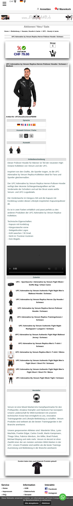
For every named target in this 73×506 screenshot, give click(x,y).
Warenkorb (63, 9)
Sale (46, 26)
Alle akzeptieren (31, 503)
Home (6, 31)
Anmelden (43, 9)
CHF (11, 1)
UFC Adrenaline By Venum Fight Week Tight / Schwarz (40, 378)
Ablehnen (46, 503)
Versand (27, 495)
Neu (39, 26)
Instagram (51, 493)
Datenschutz (29, 491)
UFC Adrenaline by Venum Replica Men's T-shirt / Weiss (39, 352)
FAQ (4, 495)
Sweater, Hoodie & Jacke (31, 31)
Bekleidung (15, 31)
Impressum (7, 491)
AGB (26, 488)
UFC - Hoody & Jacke (51, 31)
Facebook (51, 489)
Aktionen (29, 26)
